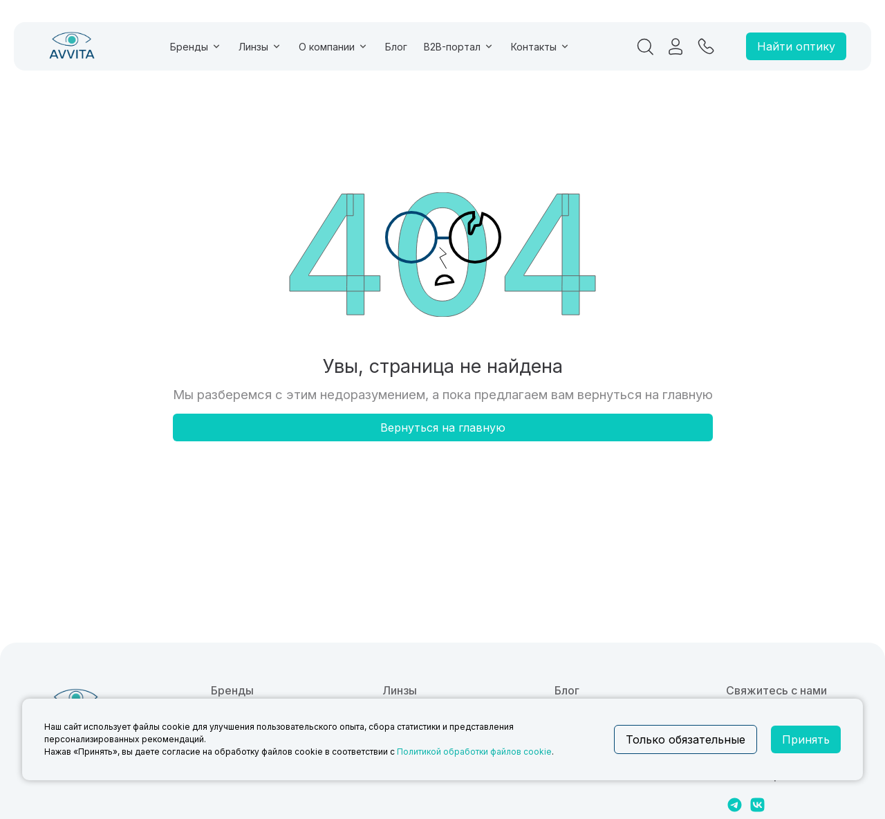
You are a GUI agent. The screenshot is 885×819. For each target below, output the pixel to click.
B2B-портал (459, 47)
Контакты (540, 47)
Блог (396, 47)
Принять (806, 739)
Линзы (260, 47)
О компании (334, 47)
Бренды (196, 47)
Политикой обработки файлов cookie (474, 751)
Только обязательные (685, 739)
